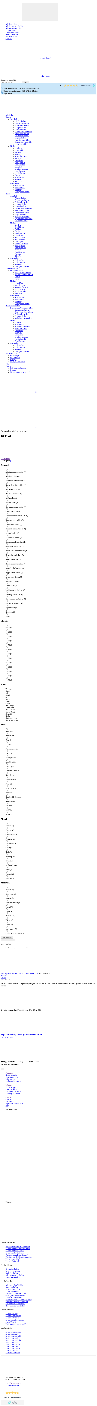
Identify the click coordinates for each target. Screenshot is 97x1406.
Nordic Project (20, 173)
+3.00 (8, 663)
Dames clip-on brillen (14, 520)
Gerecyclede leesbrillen (23, 132)
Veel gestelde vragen (13, 1081)
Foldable (9, 839)
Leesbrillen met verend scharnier (18, 1249)
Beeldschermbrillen (22, 123)
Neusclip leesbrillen (22, 140)
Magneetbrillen (20, 138)
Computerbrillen (21, 127)
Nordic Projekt (20, 291)
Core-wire (9, 894)
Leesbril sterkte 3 (12, 1342)
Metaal (8, 907)
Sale (7, 364)
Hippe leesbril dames (13, 568)
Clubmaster (10, 835)
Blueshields (19, 150)
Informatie (9, 1085)
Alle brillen (10, 115)
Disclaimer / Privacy (13, 1091)
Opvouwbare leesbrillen (23, 142)
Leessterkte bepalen (13, 1353)
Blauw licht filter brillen (24, 312)
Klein (8, 852)
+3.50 (8, 667)
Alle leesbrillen (11, 24)
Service (8, 366)
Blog (7, 1106)
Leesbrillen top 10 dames (15, 1251)
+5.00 (8, 680)
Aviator (8, 826)
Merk (3, 724)
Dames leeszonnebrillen (14, 529)
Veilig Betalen (11, 1087)
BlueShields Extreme (22, 327)
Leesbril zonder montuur (15, 1320)
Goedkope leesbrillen (13, 546)
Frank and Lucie (21, 156)
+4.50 (8, 676)
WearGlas (18, 293)
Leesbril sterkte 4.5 (13, 1348)
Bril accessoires (11, 37)
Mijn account (28, 76)
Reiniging (18, 190)
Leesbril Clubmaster (13, 1316)
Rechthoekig (10, 865)
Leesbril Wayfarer (12, 1318)
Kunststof (9, 898)
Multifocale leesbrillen (23, 318)
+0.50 (8, 632)
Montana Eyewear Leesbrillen (17, 1302)
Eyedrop (18, 154)
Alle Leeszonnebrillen (14, 28)
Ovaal (8, 861)
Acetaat (8, 889)
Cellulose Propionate (13, 933)
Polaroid (18, 175)
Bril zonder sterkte (21, 125)
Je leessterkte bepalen (18, 368)
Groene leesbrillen (12, 1269)
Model (4, 819)
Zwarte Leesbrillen (12, 1277)
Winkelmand (28, 58)
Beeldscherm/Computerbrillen (21, 308)
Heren (8, 194)
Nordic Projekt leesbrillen (15, 1304)
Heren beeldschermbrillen (15, 551)
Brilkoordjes (19, 186)
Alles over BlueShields (14, 1285)
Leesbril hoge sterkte (13, 1332)
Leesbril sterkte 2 (12, 1338)
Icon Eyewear (20, 163)
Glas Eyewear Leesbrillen (15, 1295)
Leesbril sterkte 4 (12, 1346)
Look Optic (19, 167)
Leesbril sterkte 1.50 (13, 1336)
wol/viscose (10, 929)
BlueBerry (18, 225)
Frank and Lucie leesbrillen (16, 1293)
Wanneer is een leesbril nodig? (17, 1255)
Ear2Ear (18, 152)
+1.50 (8, 645)
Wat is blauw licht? (13, 1259)
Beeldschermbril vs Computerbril (18, 1247)
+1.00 (8, 636)
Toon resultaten (7, 937)
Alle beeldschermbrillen (14, 26)
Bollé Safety (10, 801)
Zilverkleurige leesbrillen (15, 1275)
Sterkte (4, 621)
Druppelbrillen (11, 30)
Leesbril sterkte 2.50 (13, 1340)
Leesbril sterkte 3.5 (13, 1344)
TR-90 (8, 920)
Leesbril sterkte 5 (12, 1351)
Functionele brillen (22, 134)
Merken (13, 146)
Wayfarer (9, 878)
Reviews (9, 1101)
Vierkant (9, 874)
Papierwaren (10, 608)
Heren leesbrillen (12, 34)
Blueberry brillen (12, 1287)
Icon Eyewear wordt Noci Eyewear (18, 1300)
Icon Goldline (20, 165)
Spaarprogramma (12, 1077)
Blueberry (18, 148)
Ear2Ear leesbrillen (13, 1289)
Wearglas (18, 159)
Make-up (9, 856)
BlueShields (19, 227)
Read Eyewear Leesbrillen (15, 1306)
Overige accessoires (22, 192)
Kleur (3, 684)
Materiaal (5, 883)
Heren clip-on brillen (13, 555)
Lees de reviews (7, 1037)
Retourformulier (12, 1075)
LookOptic (19, 335)
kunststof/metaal (12, 903)
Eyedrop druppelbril (13, 1291)
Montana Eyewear (21, 169)
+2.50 (8, 658)
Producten (9, 1073)
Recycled (9, 916)
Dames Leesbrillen (12, 32)
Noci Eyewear (20, 171)
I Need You (19, 161)
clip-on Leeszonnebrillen (24, 275)
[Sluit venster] (2, 1069)
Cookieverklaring (12, 1089)
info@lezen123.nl (12, 1385)
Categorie (5, 465)
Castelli (8, 740)
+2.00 (8, 654)
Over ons (9, 39)
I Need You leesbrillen (14, 1298)
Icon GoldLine (11, 762)
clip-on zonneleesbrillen (14, 507)
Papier (8, 911)
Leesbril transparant (13, 1271)
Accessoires (14, 183)
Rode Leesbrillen (12, 1273)
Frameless (9, 843)
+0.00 (8, 628)
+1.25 (8, 641)
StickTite (18, 181)
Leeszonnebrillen (21, 144)
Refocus (18, 179)
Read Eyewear (20, 177)
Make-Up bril (11, 1322)
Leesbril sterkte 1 (12, 1334)
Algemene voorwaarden (14, 1104)
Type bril (13, 119)
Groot (8, 848)
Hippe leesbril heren (13, 573)
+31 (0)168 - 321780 (13, 1383)
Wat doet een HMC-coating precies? (19, 1257)
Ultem (8, 925)
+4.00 (8, 671)
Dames (8, 117)
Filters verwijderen (8, 940)
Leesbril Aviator (11, 1314)
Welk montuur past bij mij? (20, 372)
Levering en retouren (13, 1093)
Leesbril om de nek (22, 136)
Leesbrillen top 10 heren (15, 1253)
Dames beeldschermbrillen (15, 516)
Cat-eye (8, 830)
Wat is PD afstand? (13, 1261)
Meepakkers (10, 586)
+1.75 (8, 649)
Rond (8, 870)
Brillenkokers (20, 188)
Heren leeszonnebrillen (14, 564)
